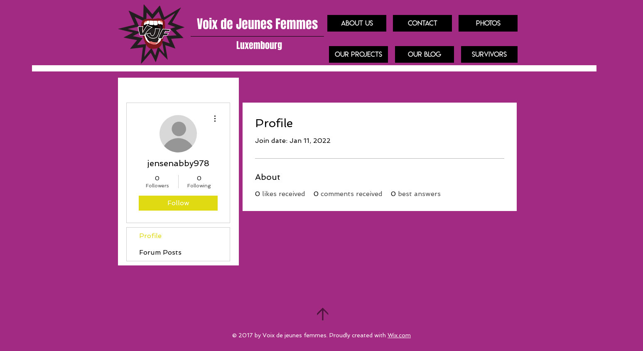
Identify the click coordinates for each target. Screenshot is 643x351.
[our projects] (358, 54)
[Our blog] (424, 54)
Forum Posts (160, 252)
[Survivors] (489, 54)
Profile (150, 236)
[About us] (356, 23)
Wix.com (399, 335)
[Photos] (488, 23)
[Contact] (422, 23)
